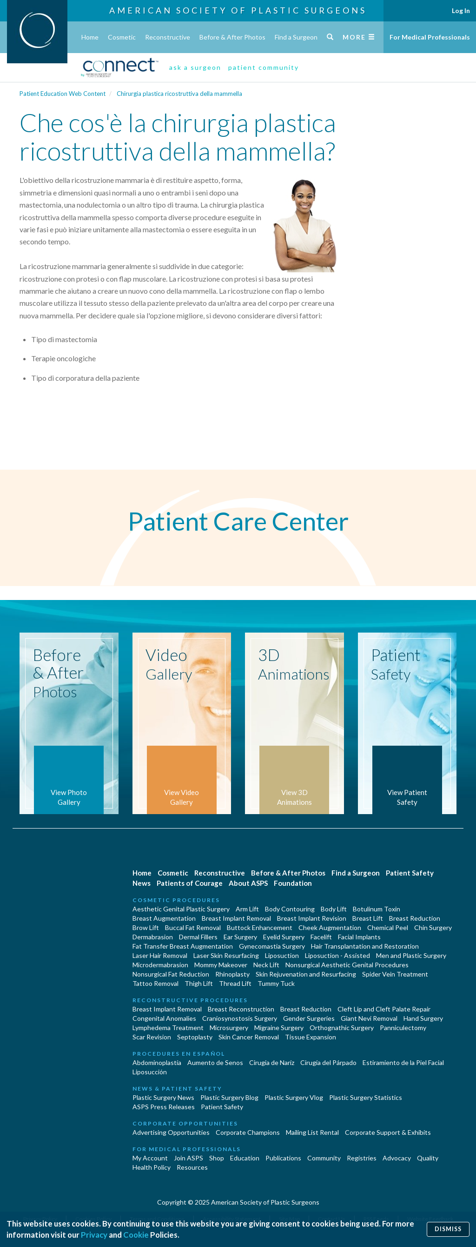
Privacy (94, 1235)
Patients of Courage (190, 883)
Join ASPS (188, 1158)
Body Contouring (290, 909)
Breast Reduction (414, 918)
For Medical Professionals (430, 37)
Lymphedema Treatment (168, 1027)
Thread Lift (235, 983)
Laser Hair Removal (159, 955)
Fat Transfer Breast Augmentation (182, 946)
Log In (461, 10)
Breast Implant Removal (236, 918)
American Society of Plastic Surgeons (238, 10)
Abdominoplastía (156, 1062)
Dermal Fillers (198, 937)
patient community (263, 67)
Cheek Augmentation (329, 927)
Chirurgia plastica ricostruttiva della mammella (179, 93)
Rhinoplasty (232, 974)
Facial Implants (359, 937)
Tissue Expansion (310, 1037)
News (141, 883)
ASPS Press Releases (163, 1107)
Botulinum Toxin (376, 909)
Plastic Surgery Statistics (365, 1097)
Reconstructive (167, 37)
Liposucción (149, 1072)
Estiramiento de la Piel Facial (403, 1062)
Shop (216, 1158)
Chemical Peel (387, 927)
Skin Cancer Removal (248, 1037)
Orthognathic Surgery (342, 1027)
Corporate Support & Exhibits (388, 1132)
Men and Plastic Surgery (411, 955)
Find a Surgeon (296, 37)
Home (90, 37)
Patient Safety (410, 873)
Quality (427, 1158)
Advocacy (397, 1158)
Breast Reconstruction (241, 1009)
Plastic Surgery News (163, 1097)
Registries (362, 1158)
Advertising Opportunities (171, 1132)
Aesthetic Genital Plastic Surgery (181, 909)
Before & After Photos (232, 37)
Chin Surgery (433, 927)
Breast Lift (367, 918)
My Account (150, 1158)
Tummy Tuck (276, 983)
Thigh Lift (199, 983)
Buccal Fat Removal (193, 927)
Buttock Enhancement (259, 927)
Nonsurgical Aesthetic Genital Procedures (347, 965)
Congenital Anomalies (164, 1018)
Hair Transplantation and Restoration (365, 946)
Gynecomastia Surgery (272, 946)
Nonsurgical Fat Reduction (170, 974)
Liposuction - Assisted (337, 955)
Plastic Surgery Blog (229, 1097)
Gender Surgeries (309, 1018)
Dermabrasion (152, 937)
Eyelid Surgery (283, 937)
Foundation (293, 883)
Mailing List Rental (312, 1132)
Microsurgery (229, 1027)
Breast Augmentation (164, 918)
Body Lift (334, 909)
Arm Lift (247, 909)
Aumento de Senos (215, 1062)
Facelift (321, 937)
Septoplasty (194, 1037)
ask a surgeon (195, 67)
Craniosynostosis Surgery (239, 1018)
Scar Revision (151, 1037)
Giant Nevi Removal (369, 1018)
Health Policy (151, 1167)
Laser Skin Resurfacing (226, 955)
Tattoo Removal (155, 983)
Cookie (136, 1235)
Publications (283, 1158)
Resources (192, 1167)
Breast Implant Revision (311, 918)
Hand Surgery (423, 1018)
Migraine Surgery (279, 1027)
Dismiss (448, 1229)
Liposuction (282, 955)
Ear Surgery (240, 937)
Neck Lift (266, 965)
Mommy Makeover (220, 965)
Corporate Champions (248, 1132)
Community (324, 1158)
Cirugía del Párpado (328, 1062)
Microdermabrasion (160, 965)
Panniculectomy (403, 1027)
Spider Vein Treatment (395, 974)
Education (244, 1158)
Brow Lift (145, 927)
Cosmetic (122, 37)
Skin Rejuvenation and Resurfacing (306, 974)
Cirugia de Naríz (271, 1062)
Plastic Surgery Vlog (293, 1097)
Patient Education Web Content (63, 93)
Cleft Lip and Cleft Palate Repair (383, 1009)
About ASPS (248, 883)
